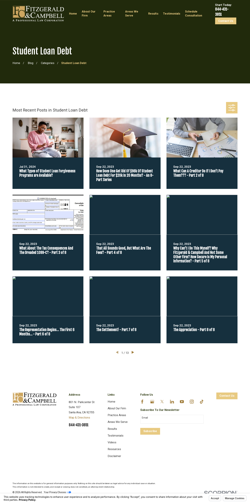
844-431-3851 (78, 425)
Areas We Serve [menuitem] (131, 13)
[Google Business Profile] (152, 402)
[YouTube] (182, 402)
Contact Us (225, 21)
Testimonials (115, 435)
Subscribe (150, 431)
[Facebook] (142, 402)
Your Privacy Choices (57, 492)
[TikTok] (202, 402)
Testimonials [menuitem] (171, 13)
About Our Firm (117, 408)
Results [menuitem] (153, 13)
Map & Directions (79, 417)
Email (145, 417)
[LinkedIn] (172, 402)
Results (112, 428)
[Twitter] (162, 402)
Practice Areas (117, 415)
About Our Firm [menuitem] (88, 13)
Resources (114, 449)
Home (111, 401)
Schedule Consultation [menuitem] (193, 13)
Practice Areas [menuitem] (109, 13)
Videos (112, 442)
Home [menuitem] (73, 13)
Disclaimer (114, 456)
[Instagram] (192, 402)
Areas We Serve (118, 422)
